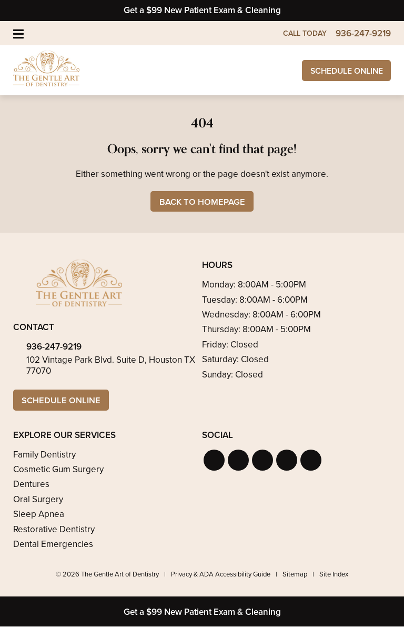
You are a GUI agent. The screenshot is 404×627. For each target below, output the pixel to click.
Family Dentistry (44, 455)
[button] (214, 460)
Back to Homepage (202, 201)
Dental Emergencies (53, 544)
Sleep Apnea (38, 514)
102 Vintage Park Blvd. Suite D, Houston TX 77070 (110, 365)
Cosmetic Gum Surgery (58, 469)
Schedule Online (342, 70)
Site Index (333, 575)
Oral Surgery (38, 499)
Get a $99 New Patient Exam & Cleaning (202, 10)
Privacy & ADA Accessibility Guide (220, 575)
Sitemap (294, 575)
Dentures (31, 485)
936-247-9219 (54, 347)
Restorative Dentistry (54, 529)
